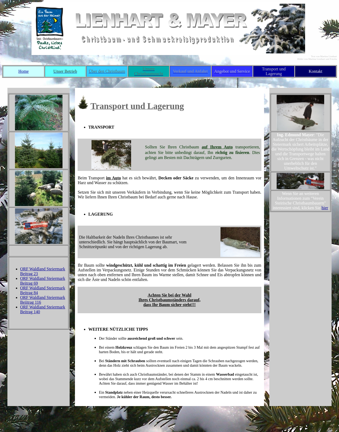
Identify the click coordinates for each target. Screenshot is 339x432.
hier (325, 208)
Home (23, 71)
